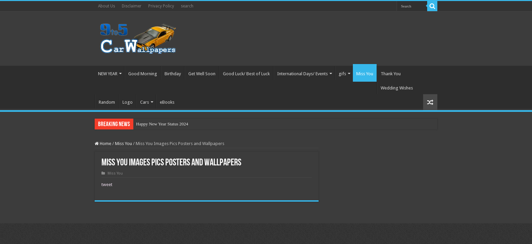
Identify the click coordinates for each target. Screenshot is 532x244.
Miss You (364, 73)
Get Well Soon (201, 73)
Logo (127, 102)
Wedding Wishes (397, 87)
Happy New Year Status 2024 (162, 123)
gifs (342, 73)
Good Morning (142, 73)
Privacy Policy (161, 6)
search (187, 6)
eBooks (167, 102)
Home (103, 143)
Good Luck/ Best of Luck (246, 73)
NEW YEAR (107, 73)
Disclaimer (131, 6)
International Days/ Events (302, 73)
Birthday (173, 73)
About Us (106, 6)
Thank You (391, 73)
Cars (144, 102)
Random (107, 102)
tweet (106, 184)
